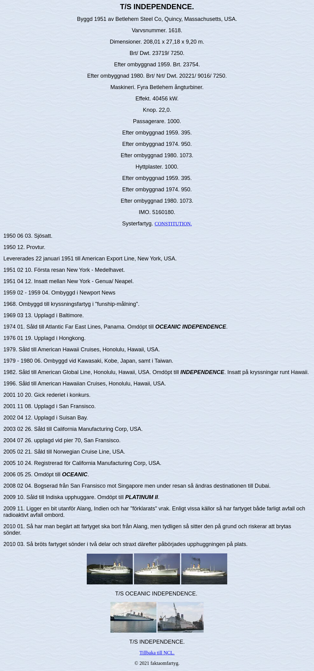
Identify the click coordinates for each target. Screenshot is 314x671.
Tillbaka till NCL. (157, 652)
